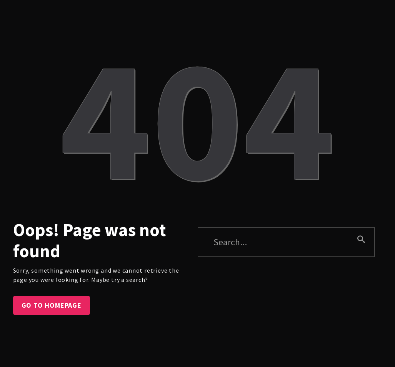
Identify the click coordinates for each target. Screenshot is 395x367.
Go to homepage (52, 305)
